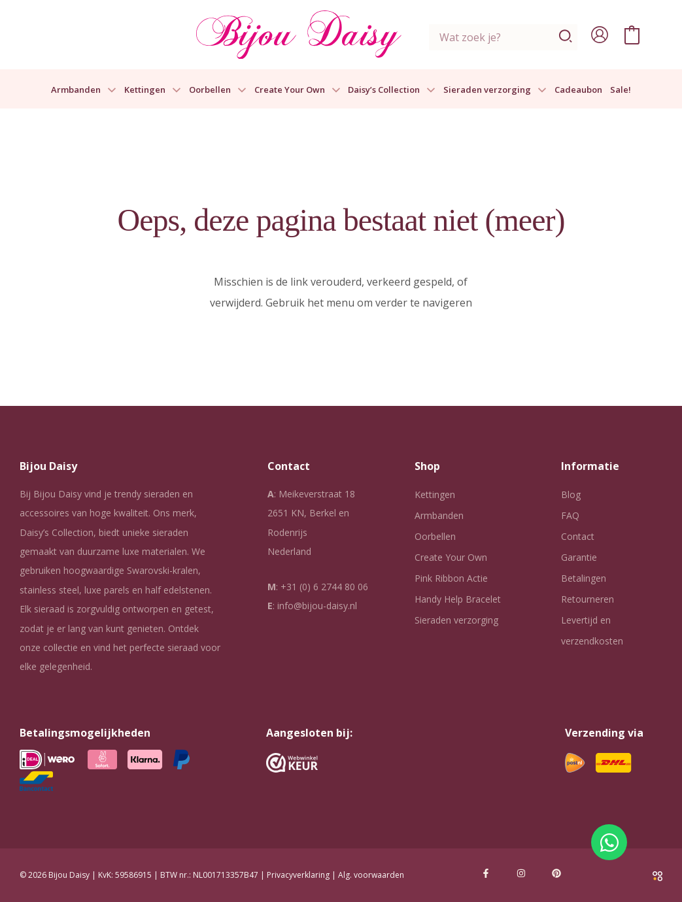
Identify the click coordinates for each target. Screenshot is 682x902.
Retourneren (587, 599)
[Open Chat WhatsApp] (609, 842)
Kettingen (152, 90)
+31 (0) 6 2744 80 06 (324, 586)
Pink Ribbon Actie (451, 578)
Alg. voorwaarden (371, 874)
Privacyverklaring (298, 874)
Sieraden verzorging (495, 90)
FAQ (570, 515)
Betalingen (583, 578)
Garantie (579, 557)
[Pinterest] (556, 873)
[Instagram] (521, 873)
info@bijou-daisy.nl (317, 605)
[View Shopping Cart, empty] (631, 34)
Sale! (620, 90)
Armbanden (83, 90)
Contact (577, 536)
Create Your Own (297, 90)
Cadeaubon (578, 90)
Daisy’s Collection (391, 90)
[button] (108, 90)
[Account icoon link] (599, 34)
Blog (571, 494)
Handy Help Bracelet (458, 599)
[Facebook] (485, 873)
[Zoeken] (566, 37)
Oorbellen (218, 90)
